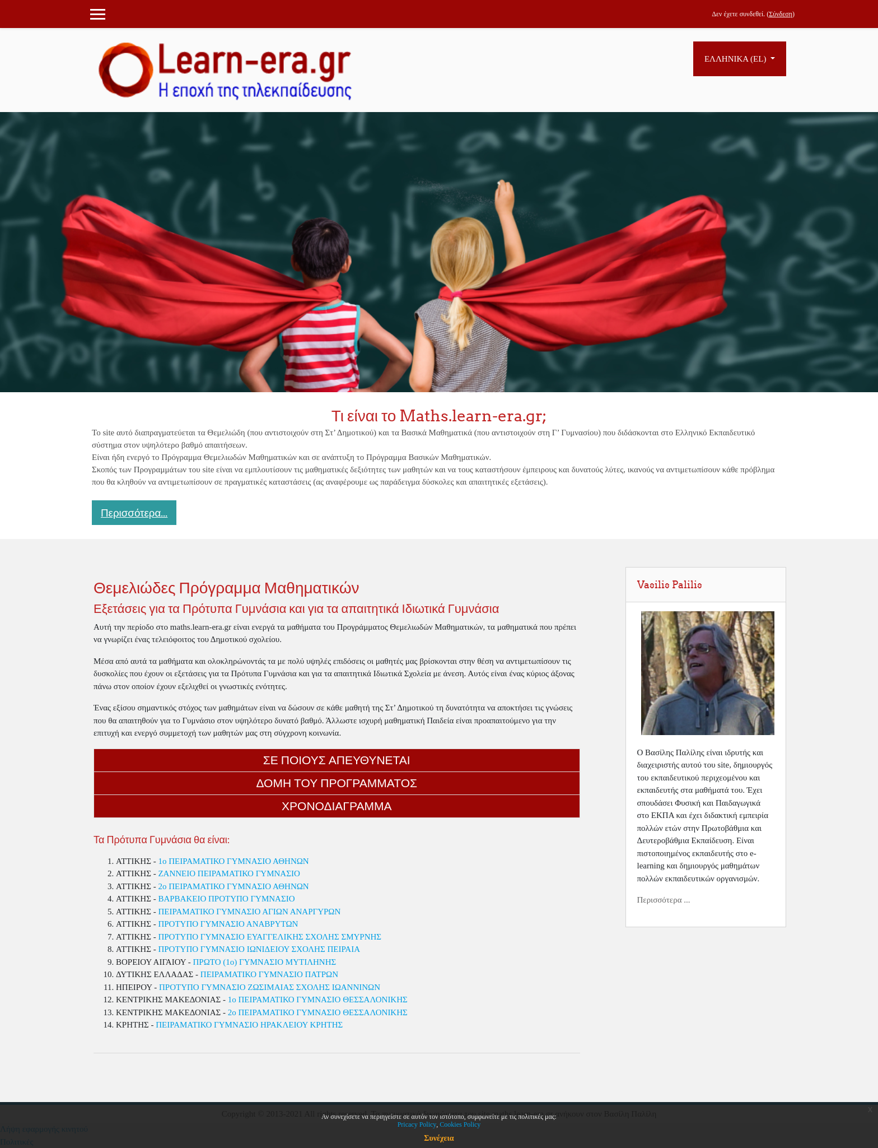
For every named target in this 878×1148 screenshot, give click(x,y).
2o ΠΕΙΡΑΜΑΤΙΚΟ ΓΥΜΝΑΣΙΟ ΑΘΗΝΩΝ (233, 886)
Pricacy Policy (417, 1124)
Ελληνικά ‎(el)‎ (736, 58)
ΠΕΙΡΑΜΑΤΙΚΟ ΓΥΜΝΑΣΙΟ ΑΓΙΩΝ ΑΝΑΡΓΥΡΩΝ (249, 911)
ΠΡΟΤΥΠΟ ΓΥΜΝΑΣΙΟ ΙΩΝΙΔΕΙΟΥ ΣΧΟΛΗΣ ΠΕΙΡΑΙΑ (259, 949)
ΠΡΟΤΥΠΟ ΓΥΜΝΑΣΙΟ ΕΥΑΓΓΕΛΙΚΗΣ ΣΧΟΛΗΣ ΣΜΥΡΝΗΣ (269, 936)
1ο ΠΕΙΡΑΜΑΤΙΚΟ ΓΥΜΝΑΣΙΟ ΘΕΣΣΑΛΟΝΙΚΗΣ (318, 999)
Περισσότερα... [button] (134, 512)
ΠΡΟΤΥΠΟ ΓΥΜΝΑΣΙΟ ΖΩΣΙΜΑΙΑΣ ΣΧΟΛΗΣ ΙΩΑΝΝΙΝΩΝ (269, 987)
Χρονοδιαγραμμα (336, 806)
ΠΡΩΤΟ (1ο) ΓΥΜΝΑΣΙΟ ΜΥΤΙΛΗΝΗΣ (264, 962)
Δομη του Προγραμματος (336, 783)
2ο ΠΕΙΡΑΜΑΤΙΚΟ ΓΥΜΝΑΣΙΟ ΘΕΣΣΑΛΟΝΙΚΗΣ (318, 1012)
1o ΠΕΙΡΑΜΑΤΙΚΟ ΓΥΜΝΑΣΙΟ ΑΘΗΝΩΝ (233, 861)
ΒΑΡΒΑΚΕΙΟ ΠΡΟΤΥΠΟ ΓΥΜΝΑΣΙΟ (226, 898)
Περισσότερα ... (663, 899)
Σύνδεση (780, 14)
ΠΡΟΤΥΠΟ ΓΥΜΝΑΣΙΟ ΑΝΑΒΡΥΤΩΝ (228, 923)
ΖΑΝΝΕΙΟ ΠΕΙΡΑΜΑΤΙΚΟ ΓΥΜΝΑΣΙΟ (229, 873)
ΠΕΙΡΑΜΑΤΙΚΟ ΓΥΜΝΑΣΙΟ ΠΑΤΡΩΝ (269, 974)
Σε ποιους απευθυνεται (336, 760)
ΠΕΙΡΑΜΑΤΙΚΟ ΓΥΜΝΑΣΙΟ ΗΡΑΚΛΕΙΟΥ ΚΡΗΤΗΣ (249, 1024)
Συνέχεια (439, 1138)
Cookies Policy (460, 1124)
